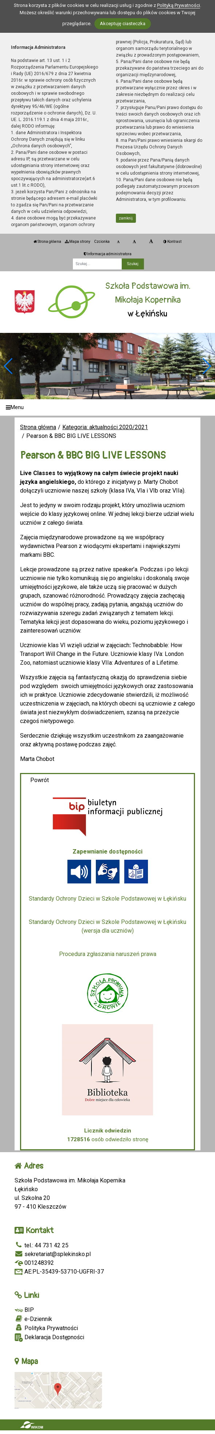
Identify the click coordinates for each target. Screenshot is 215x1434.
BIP (24, 1309)
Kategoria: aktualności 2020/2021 (105, 427)
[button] (206, 366)
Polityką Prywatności (178, 5)
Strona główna (47, 242)
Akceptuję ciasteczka (122, 23)
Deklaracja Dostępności (49, 1337)
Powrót (39, 780)
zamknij (126, 218)
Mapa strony (77, 242)
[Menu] (107, 407)
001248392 (34, 1262)
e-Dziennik (33, 1318)
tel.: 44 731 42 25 (42, 1245)
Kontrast (172, 242)
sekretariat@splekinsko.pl (53, 1254)
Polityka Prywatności (46, 1328)
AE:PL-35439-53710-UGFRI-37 (59, 1271)
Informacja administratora (108, 254)
